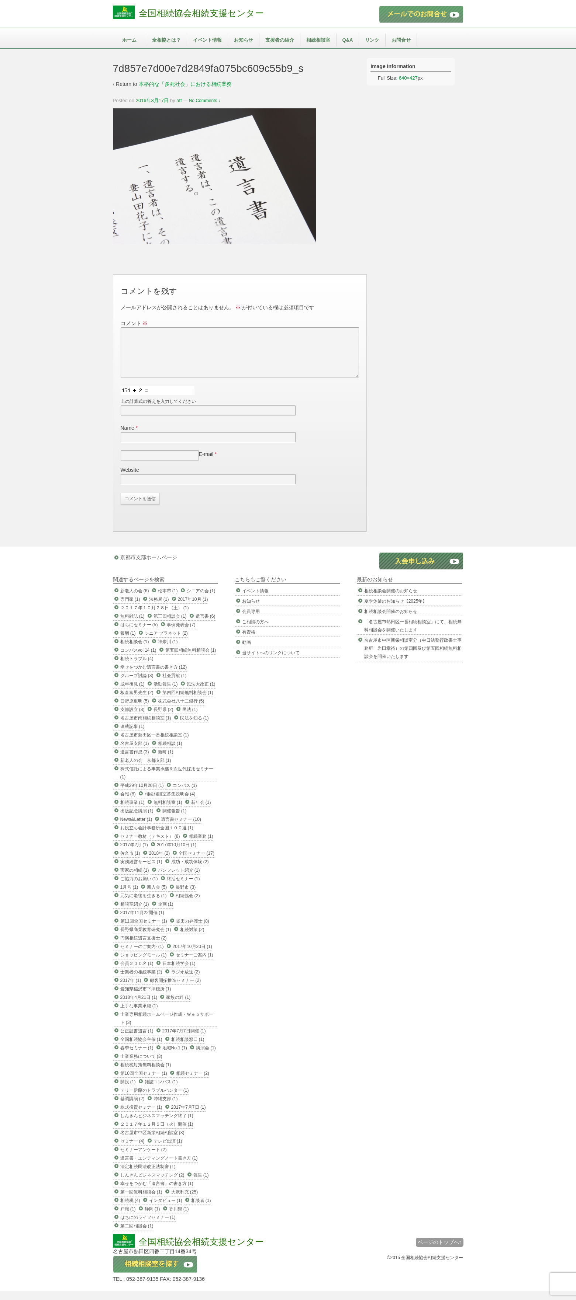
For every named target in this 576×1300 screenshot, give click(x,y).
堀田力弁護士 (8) (192, 930)
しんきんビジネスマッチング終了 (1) (156, 1124)
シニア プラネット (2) (166, 642)
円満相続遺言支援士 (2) (143, 946)
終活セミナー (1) (183, 887)
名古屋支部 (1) (134, 752)
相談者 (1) (201, 1209)
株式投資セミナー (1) (141, 1116)
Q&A (347, 40)
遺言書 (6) (205, 625)
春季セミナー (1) (137, 1056)
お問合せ (401, 40)
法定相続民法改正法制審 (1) (148, 1175)
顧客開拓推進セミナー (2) (175, 989)
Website (130, 479)
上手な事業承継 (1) (139, 1014)
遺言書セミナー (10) (181, 828)
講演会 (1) (206, 1056)
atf (179, 100)
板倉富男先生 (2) (137, 701)
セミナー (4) (132, 1150)
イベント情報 (207, 40)
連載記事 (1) (132, 735)
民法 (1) (190, 718)
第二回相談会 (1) (137, 1234)
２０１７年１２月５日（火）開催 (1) (156, 1133)
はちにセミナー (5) (139, 633)
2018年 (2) (159, 862)
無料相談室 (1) (168, 811)
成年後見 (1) (132, 693)
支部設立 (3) (132, 718)
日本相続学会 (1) (179, 972)
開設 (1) (128, 1090)
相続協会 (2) (188, 904)
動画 (246, 651)
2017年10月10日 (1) (176, 853)
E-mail (206, 463)
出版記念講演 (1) (137, 819)
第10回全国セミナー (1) (143, 1082)
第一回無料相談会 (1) (141, 1200)
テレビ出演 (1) (168, 1150)
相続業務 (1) (201, 845)
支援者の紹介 (279, 40)
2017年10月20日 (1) (192, 955)
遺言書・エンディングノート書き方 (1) (159, 1167)
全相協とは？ (166, 40)
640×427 (408, 78)
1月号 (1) (129, 896)
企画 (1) (165, 913)
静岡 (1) (152, 1217)
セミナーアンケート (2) (143, 1158)
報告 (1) (201, 1183)
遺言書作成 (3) (134, 760)
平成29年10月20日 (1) (142, 794)
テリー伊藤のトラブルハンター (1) (154, 1099)
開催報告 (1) (174, 819)
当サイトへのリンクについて (271, 661)
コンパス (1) (185, 794)
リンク (372, 40)
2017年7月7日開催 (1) (184, 1039)
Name (127, 437)
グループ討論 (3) (137, 684)
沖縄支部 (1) (166, 1107)
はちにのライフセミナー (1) (148, 1226)
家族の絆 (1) (178, 1006)
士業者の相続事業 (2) (141, 980)
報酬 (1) (128, 642)
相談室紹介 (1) (134, 913)
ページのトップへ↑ (440, 1251)
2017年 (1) (130, 989)
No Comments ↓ (205, 100)
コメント (134, 323)
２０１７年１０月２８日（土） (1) (154, 616)
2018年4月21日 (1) (139, 1006)
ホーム (129, 40)
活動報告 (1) (166, 693)
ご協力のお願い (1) (139, 887)
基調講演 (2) (132, 1107)
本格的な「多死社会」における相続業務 (185, 84)
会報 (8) (128, 802)
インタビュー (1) (165, 1209)
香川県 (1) (179, 1217)
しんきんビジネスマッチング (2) (152, 1183)
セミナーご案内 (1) (194, 963)
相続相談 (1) (170, 752)
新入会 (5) (157, 896)
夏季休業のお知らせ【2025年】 (395, 610)
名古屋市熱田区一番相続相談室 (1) (154, 743)
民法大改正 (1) (201, 693)
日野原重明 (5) (134, 709)
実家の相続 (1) (134, 879)
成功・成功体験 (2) (190, 870)
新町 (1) (165, 760)
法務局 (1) (159, 608)
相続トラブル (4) (137, 667)
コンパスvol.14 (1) (138, 659)
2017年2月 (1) (134, 853)
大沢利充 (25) (184, 1200)
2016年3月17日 (152, 100)
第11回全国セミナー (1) (143, 930)
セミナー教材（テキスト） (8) (150, 845)
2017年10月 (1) (193, 608)
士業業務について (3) (141, 1065)
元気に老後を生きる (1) (143, 904)
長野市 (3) (186, 896)
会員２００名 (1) (137, 972)
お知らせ (243, 40)
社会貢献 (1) (174, 684)
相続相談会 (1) (134, 650)
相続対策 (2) (192, 938)
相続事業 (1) (132, 811)
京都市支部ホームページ (148, 566)
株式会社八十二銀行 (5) (181, 709)
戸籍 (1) (128, 1217)
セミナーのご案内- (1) (142, 955)
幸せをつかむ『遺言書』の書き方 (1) (156, 1192)
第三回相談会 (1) (170, 625)
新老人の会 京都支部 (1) (145, 769)
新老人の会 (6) (134, 599)
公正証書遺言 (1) (137, 1039)
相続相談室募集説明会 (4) (170, 802)
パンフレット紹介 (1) (179, 879)
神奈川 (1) (168, 650)
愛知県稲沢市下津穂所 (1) (145, 997)
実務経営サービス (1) (141, 870)
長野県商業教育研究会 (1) (145, 938)
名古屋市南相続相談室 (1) (145, 726)
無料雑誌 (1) (132, 625)
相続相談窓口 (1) (187, 1048)
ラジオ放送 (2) (185, 980)
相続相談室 (318, 40)
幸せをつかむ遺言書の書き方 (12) (153, 676)
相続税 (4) (130, 1209)
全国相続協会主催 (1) (141, 1048)
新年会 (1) (201, 811)
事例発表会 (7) (181, 633)
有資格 (248, 641)
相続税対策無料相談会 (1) (145, 1073)
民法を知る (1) (194, 726)
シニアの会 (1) (201, 599)
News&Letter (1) (136, 828)
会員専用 (251, 620)
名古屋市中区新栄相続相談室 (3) (152, 1141)
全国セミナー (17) (196, 862)
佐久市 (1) (130, 862)
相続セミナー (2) (192, 1082)
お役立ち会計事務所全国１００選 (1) (156, 836)
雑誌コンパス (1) (161, 1090)
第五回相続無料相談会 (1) (190, 659)
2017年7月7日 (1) (188, 1116)
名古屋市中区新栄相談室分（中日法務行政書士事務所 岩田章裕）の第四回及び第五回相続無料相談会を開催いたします (413, 657)
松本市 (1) (168, 599)
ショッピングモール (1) (143, 963)
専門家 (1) (130, 608)
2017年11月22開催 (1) (142, 921)
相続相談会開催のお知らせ (390, 599)
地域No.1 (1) (174, 1056)
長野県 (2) (163, 718)
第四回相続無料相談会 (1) (187, 701)
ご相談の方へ (255, 630)
